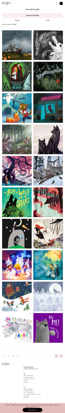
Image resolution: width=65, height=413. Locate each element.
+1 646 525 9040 (28, 389)
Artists (48, 20)
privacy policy (29, 407)
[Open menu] (61, 3)
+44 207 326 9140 (28, 375)
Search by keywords (32, 15)
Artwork (17, 20)
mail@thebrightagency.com (31, 368)
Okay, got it (32, 410)
